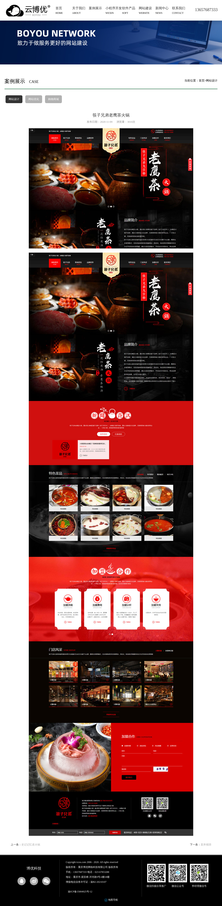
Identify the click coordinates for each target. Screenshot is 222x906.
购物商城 (53, 99)
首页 (202, 80)
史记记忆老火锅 (30, 844)
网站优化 (33, 99)
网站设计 (14, 99)
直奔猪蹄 (206, 844)
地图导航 (113, 899)
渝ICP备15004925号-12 (80, 891)
